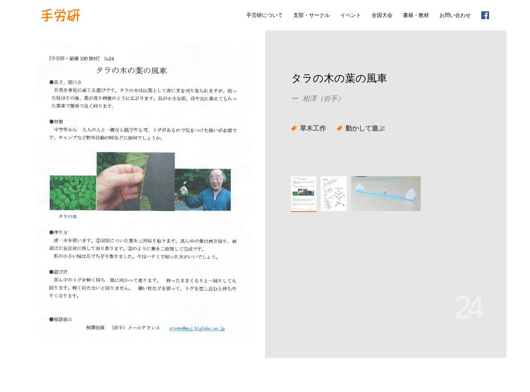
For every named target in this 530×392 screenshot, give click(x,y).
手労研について (264, 15)
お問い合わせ (455, 15)
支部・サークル (311, 15)
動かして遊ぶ (365, 128)
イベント (350, 15)
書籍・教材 (416, 15)
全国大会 (382, 15)
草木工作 (313, 128)
